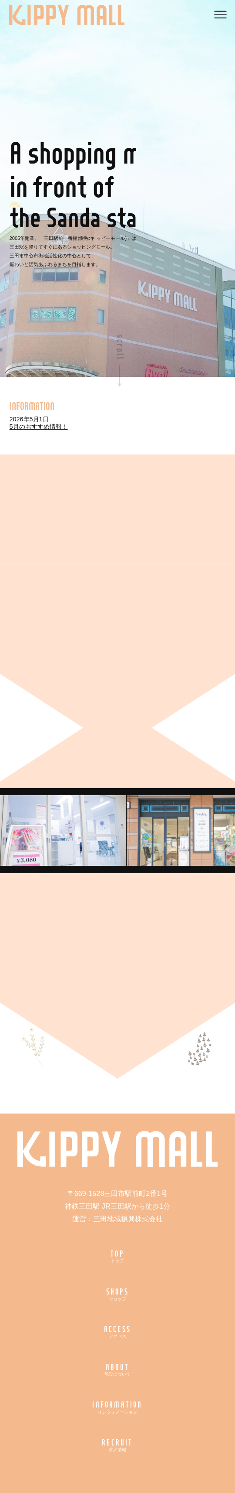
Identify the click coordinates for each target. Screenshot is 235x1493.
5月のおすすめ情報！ (39, 426)
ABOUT (117, 1369)
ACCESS (117, 1331)
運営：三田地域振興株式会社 (117, 1219)
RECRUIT (117, 1445)
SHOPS (117, 1294)
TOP (117, 1256)
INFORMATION (117, 1407)
